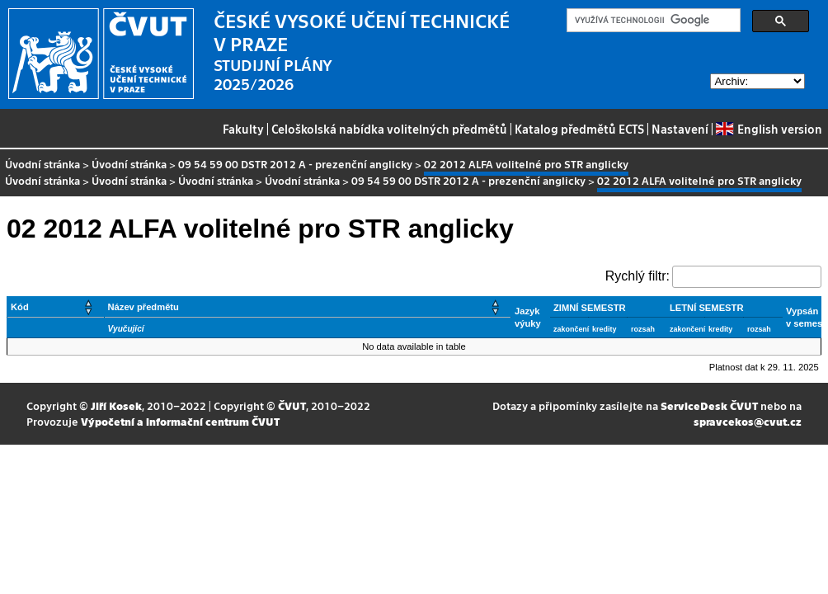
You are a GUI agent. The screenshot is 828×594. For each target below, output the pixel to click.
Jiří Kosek (116, 405)
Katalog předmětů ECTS (579, 128)
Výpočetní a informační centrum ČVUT (180, 421)
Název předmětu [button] (143, 307)
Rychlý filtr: (637, 276)
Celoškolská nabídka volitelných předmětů (389, 128)
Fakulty (243, 128)
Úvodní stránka (42, 164)
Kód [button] (20, 307)
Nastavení (680, 128)
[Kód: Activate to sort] (56, 307)
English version (768, 128)
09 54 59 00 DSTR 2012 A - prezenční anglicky (295, 164)
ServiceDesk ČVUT (709, 405)
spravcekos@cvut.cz (748, 421)
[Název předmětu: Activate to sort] (307, 307)
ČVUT (292, 405)
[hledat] (652, 20)
